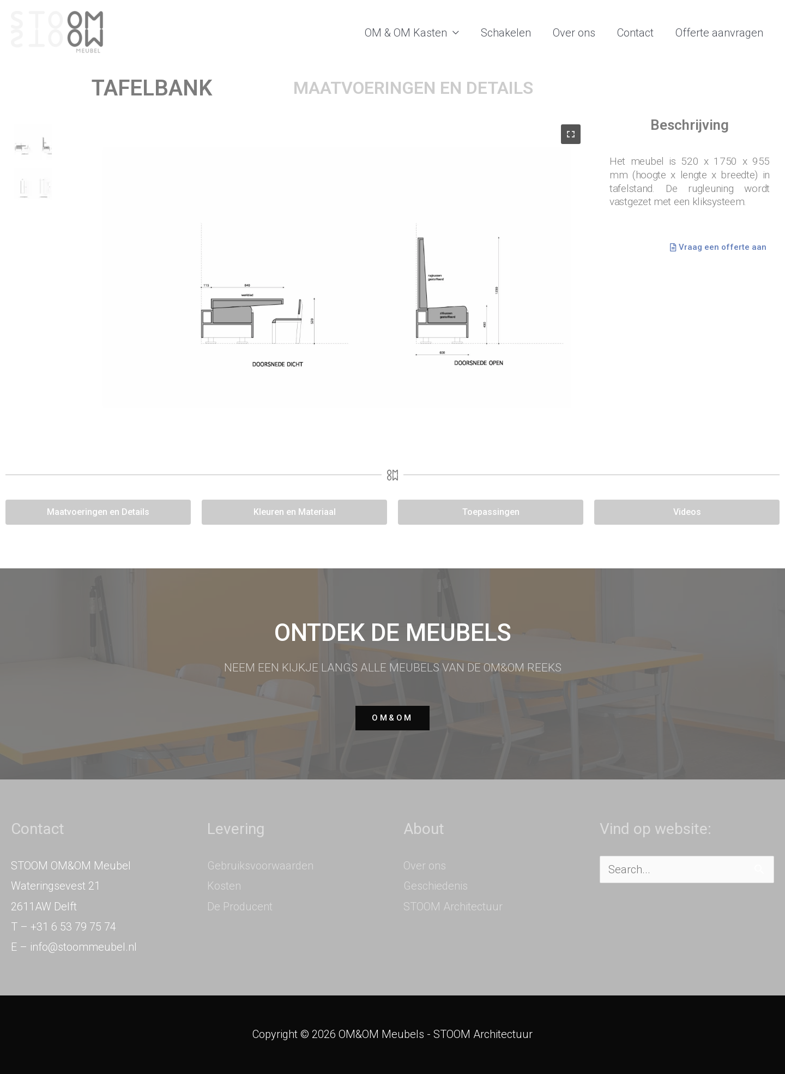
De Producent (240, 906)
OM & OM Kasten (406, 32)
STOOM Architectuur (453, 906)
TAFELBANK (152, 88)
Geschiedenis (435, 885)
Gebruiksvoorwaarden (260, 865)
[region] (297, 283)
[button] (33, 143)
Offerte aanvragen (719, 32)
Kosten (224, 885)
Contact (635, 32)
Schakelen (506, 32)
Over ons (574, 32)
